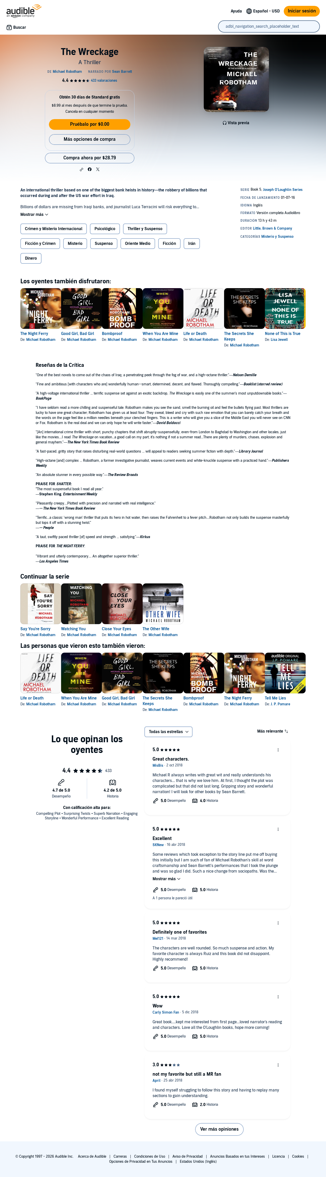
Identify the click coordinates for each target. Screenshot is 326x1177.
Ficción (169, 243)
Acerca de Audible (92, 1156)
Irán (192, 243)
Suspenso (104, 243)
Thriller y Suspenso (145, 228)
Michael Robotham (41, 340)
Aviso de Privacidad (187, 1156)
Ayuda (236, 11)
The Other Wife (180, 629)
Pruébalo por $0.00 (89, 124)
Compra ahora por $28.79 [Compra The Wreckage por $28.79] (89, 158)
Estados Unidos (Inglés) (198, 1161)
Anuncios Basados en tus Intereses (237, 1156)
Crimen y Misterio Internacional (53, 228)
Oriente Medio (138, 243)
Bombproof (128, 333)
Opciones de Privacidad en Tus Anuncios (140, 1161)
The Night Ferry (34, 333)
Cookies (298, 1156)
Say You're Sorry (35, 629)
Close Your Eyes (132, 629)
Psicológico (104, 228)
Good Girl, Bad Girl (85, 333)
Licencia (278, 1156)
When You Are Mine (185, 333)
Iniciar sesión (302, 11)
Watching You (81, 629)
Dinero (31, 258)
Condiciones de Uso (149, 1156)
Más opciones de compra (90, 139)
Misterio (75, 243)
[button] (81, 169)
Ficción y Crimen (40, 243)
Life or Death (227, 333)
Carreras (120, 1156)
